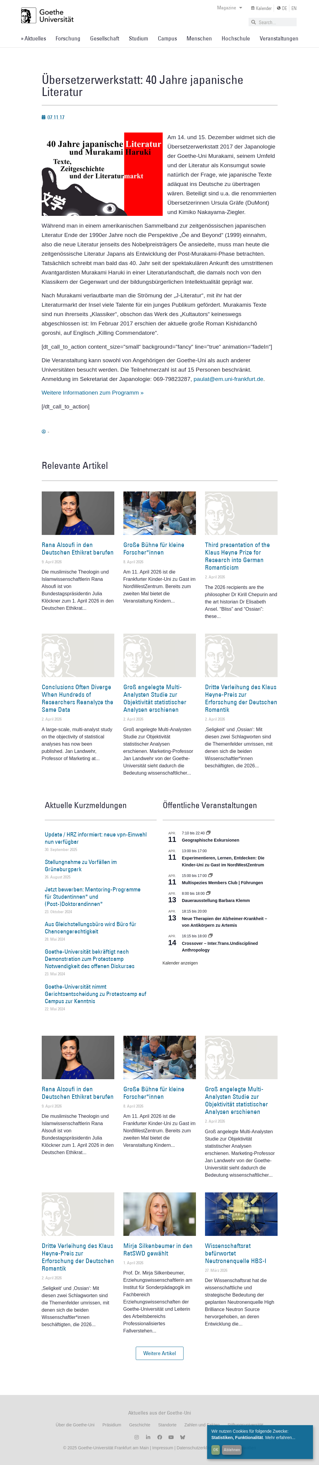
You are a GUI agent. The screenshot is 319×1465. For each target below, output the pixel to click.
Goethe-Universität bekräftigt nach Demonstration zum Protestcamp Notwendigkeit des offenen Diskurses (90, 959)
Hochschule (236, 38)
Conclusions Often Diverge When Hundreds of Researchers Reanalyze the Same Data (77, 698)
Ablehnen (232, 1449)
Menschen (199, 38)
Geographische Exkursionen (210, 840)
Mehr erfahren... (280, 1437)
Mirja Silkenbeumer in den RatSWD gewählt (158, 1249)
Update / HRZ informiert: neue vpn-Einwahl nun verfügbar (96, 838)
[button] (160, 1353)
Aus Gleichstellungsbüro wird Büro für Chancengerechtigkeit (90, 927)
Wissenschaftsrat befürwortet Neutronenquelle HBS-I (235, 1253)
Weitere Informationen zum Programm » (93, 392)
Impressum (162, 1447)
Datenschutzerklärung (197, 1447)
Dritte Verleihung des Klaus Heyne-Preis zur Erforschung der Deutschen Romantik (241, 698)
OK (215, 1449)
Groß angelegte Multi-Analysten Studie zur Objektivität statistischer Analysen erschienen (154, 698)
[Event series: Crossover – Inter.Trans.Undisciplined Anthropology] (210, 936)
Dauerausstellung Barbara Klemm (216, 900)
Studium (138, 38)
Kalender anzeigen (180, 963)
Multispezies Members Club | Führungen (222, 882)
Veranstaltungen (279, 38)
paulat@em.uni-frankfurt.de (228, 379)
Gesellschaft (104, 38)
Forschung (68, 38)
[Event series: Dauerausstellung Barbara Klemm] (208, 893)
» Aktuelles (33, 38)
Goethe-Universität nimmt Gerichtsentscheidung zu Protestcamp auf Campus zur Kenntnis (95, 994)
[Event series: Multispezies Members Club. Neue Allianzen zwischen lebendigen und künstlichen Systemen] (210, 876)
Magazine (229, 8)
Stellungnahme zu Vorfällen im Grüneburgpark (81, 865)
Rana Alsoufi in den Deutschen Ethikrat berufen (78, 548)
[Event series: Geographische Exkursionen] (208, 833)
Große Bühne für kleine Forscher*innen (153, 548)
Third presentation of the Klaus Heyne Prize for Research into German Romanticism (237, 556)
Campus (167, 38)
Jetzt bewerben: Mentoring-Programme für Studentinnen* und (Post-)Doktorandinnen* (93, 896)
